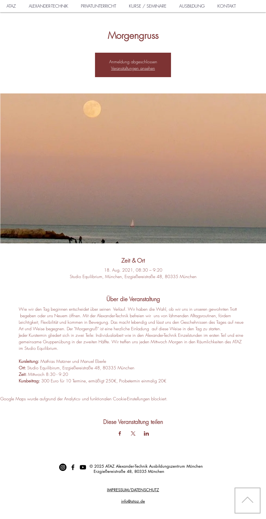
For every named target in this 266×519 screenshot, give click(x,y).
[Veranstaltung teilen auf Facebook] (119, 433)
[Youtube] (83, 467)
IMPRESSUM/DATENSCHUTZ (133, 489)
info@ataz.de (133, 501)
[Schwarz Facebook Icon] (73, 467)
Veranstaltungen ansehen (133, 68)
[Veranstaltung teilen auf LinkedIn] (146, 433)
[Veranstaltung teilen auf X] (133, 433)
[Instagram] (62, 467)
